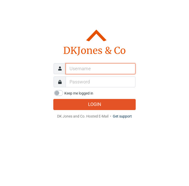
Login (94, 104)
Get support (122, 116)
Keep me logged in (78, 93)
